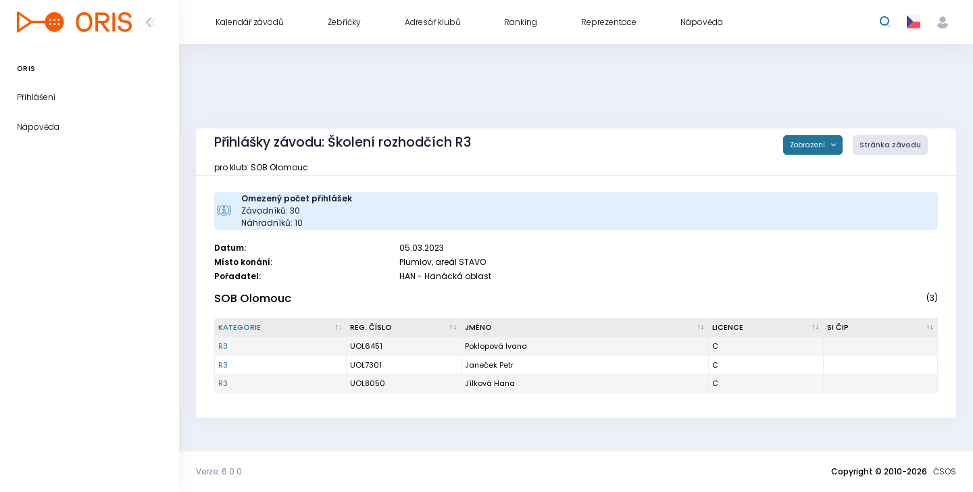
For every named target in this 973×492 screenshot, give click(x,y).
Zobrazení (808, 145)
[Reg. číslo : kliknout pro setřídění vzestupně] (404, 327)
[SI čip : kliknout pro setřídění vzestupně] (881, 327)
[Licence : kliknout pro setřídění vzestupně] (766, 327)
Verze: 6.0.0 (219, 471)
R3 (223, 346)
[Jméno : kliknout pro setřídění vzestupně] (585, 327)
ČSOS (944, 471)
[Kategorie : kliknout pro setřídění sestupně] (281, 327)
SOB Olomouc (252, 298)
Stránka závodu (890, 145)
